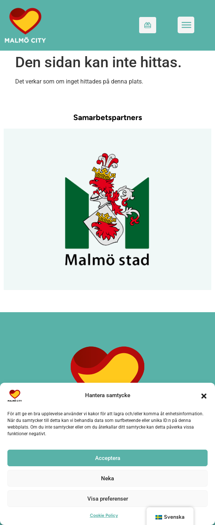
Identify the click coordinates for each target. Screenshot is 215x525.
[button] (204, 395)
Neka (107, 478)
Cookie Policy (104, 515)
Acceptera (107, 458)
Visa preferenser (107, 498)
